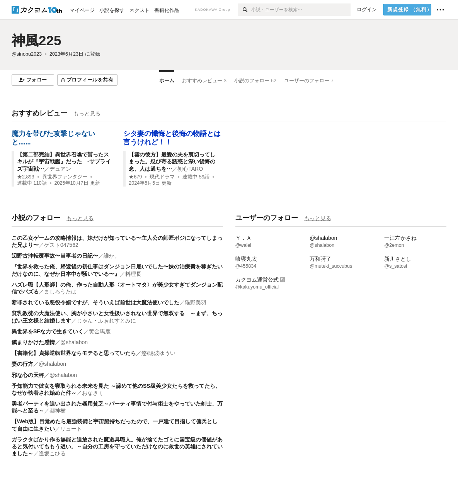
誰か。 (112, 256)
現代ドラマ (162, 177)
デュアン (60, 169)
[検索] (244, 9)
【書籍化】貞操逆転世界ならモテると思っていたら (74, 353)
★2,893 (25, 177)
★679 (135, 177)
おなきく (93, 393)
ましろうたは (60, 292)
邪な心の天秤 (28, 375)
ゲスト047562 (61, 245)
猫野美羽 (195, 302)
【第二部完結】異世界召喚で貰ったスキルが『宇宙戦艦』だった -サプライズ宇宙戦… (64, 161)
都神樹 (57, 410)
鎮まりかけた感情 (33, 342)
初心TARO (190, 169)
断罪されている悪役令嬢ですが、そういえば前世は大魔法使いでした (95, 302)
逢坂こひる (52, 453)
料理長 (133, 274)
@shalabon (74, 342)
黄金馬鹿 (100, 331)
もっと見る (86, 113)
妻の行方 (22, 364)
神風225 (36, 40)
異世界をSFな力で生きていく (47, 331)
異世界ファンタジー (64, 177)
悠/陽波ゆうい (158, 353)
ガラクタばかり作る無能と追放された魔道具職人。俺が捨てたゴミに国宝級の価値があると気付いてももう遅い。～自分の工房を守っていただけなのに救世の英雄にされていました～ (117, 446)
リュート (71, 429)
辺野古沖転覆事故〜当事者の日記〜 (55, 256)
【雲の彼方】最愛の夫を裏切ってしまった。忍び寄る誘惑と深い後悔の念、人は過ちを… (172, 161)
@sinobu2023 (27, 54)
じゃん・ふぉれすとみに (106, 320)
